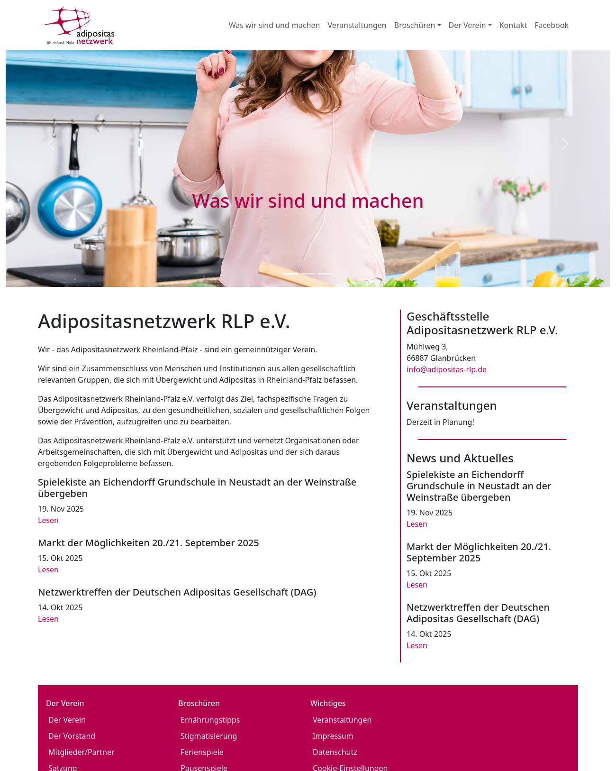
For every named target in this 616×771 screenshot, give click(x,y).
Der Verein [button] (467, 25)
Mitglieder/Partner (81, 752)
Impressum (333, 736)
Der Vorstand (71, 736)
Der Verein (67, 720)
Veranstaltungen (356, 25)
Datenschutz (335, 752)
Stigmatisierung (209, 736)
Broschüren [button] (414, 25)
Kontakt (513, 25)
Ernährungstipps (210, 720)
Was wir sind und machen (274, 25)
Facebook (551, 25)
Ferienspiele (202, 752)
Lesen (48, 520)
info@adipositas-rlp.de (447, 369)
